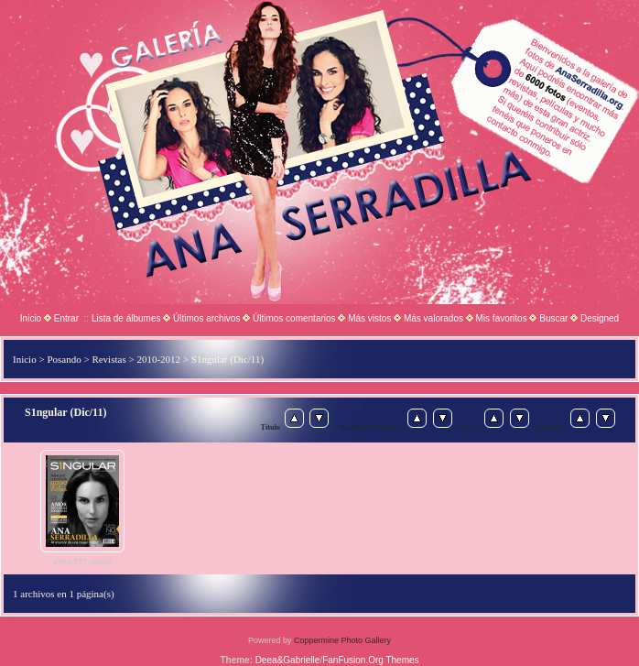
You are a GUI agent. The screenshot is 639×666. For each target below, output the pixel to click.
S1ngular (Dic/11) (227, 359)
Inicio (30, 318)
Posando (64, 359)
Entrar (66, 318)
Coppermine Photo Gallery (342, 640)
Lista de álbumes (126, 318)
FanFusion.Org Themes (370, 660)
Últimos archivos (206, 318)
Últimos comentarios (294, 318)
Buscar (553, 318)
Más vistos (369, 318)
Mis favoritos (501, 318)
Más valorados (433, 318)
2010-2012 (158, 359)
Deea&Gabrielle (287, 660)
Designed (599, 318)
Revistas (108, 359)
